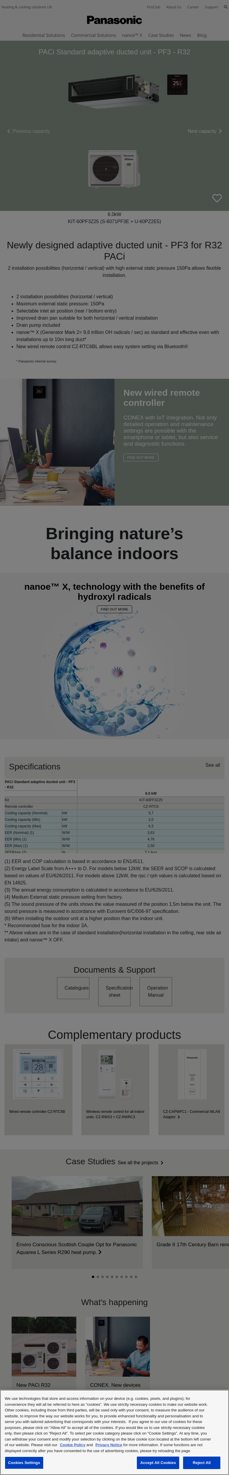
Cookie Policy (72, 1445)
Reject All (202, 1462)
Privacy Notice (108, 1445)
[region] (114, 1432)
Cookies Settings (24, 1462)
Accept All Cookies (158, 1462)
